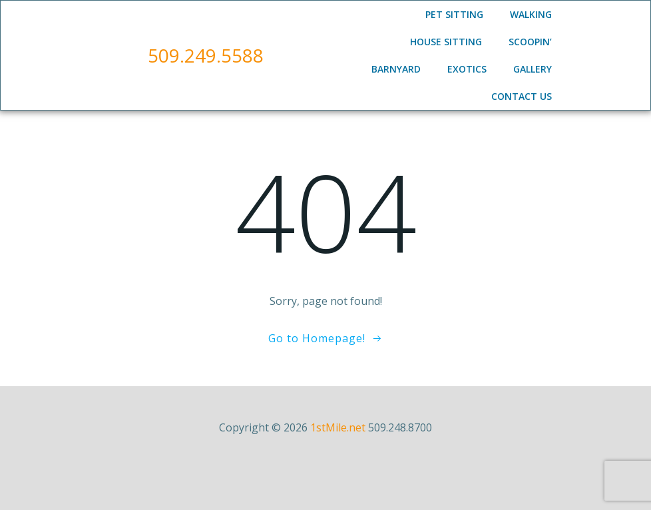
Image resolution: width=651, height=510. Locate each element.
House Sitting (446, 41)
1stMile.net (337, 427)
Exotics (467, 69)
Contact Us (521, 96)
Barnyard (396, 69)
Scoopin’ (530, 41)
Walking (531, 14)
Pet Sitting (454, 14)
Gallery (532, 69)
